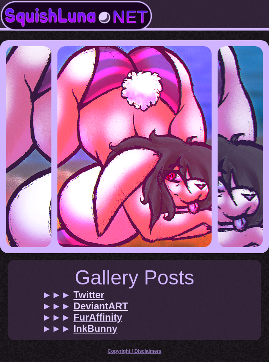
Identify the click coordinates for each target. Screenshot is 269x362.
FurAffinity (97, 317)
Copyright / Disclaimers (134, 351)
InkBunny (95, 328)
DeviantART (100, 306)
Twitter (88, 294)
